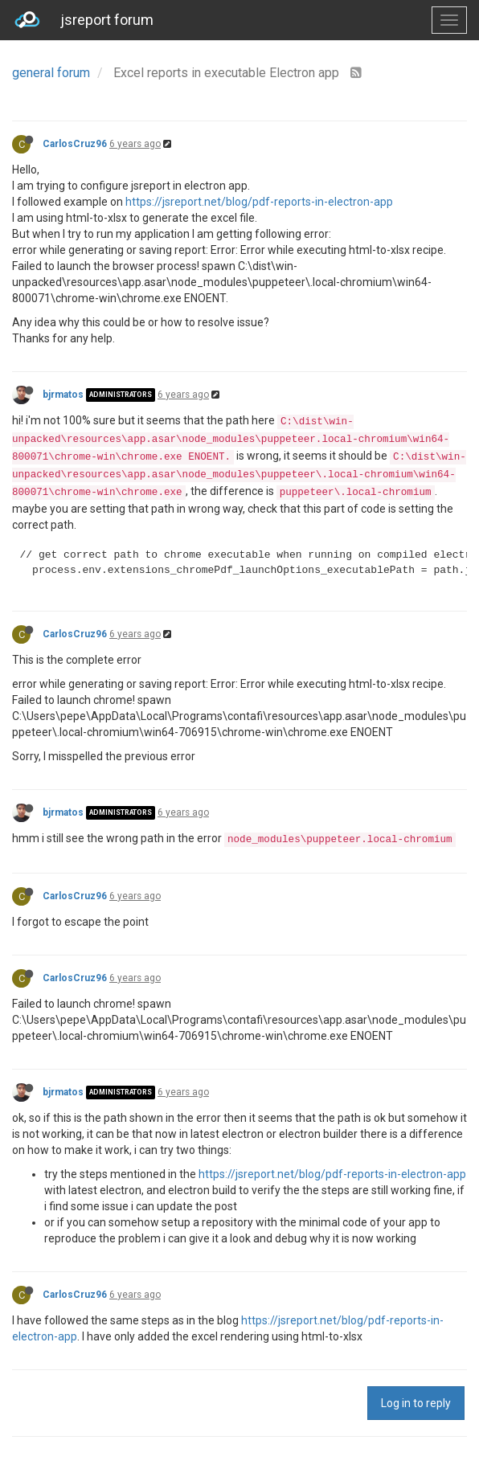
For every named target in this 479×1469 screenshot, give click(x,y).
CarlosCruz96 (75, 143)
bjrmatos (63, 394)
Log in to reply (416, 1403)
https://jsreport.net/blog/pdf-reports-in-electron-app (259, 201)
